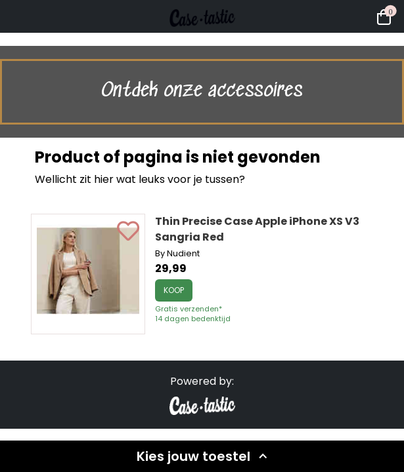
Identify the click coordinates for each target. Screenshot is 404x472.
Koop (174, 290)
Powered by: (202, 381)
